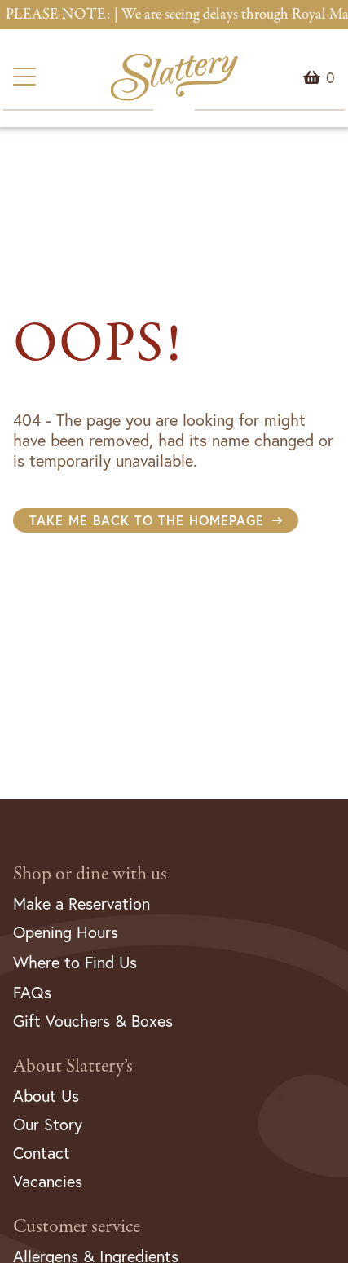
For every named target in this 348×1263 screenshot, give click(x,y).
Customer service (76, 1226)
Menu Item (330, 77)
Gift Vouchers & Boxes (93, 1021)
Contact (41, 1153)
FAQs (32, 992)
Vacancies (47, 1181)
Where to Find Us (75, 962)
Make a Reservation (81, 903)
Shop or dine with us (90, 874)
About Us (46, 1096)
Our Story (47, 1124)
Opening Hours (65, 932)
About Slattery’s (73, 1066)
